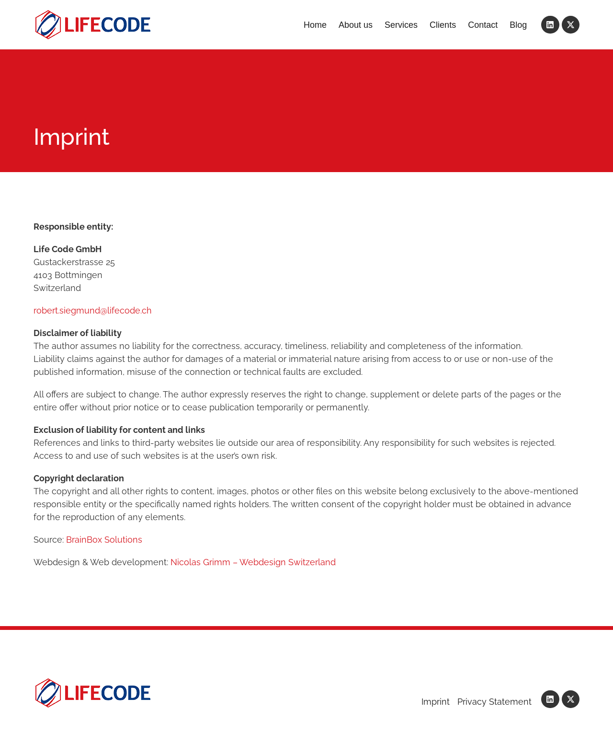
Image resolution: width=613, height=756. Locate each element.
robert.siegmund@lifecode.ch (93, 310)
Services (401, 25)
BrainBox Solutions (104, 540)
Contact (483, 25)
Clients (443, 25)
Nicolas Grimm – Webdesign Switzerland (253, 562)
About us (356, 25)
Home (315, 25)
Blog (518, 25)
